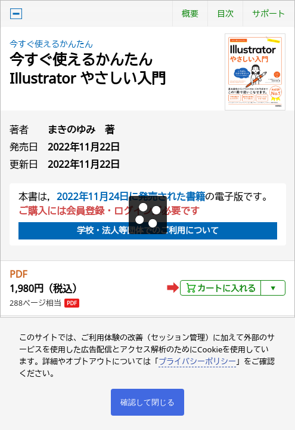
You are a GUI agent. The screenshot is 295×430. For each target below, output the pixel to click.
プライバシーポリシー (197, 361)
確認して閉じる (147, 402)
